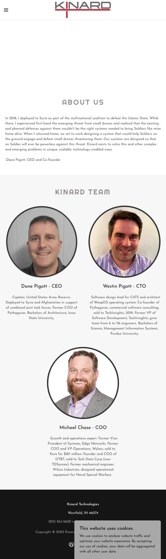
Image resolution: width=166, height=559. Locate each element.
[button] (14, 10)
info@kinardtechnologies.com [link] (95, 521)
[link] (83, 10)
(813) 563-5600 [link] (59, 521)
